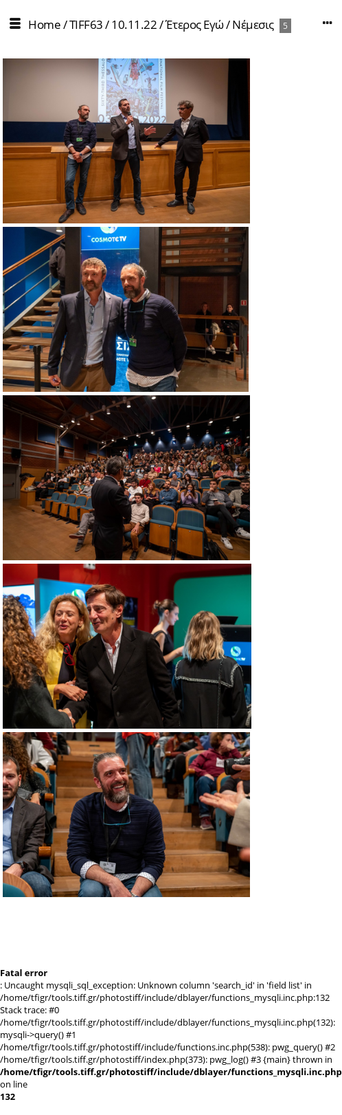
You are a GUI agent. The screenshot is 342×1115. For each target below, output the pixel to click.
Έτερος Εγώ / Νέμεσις (220, 24)
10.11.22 (134, 24)
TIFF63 (86, 24)
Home (44, 24)
